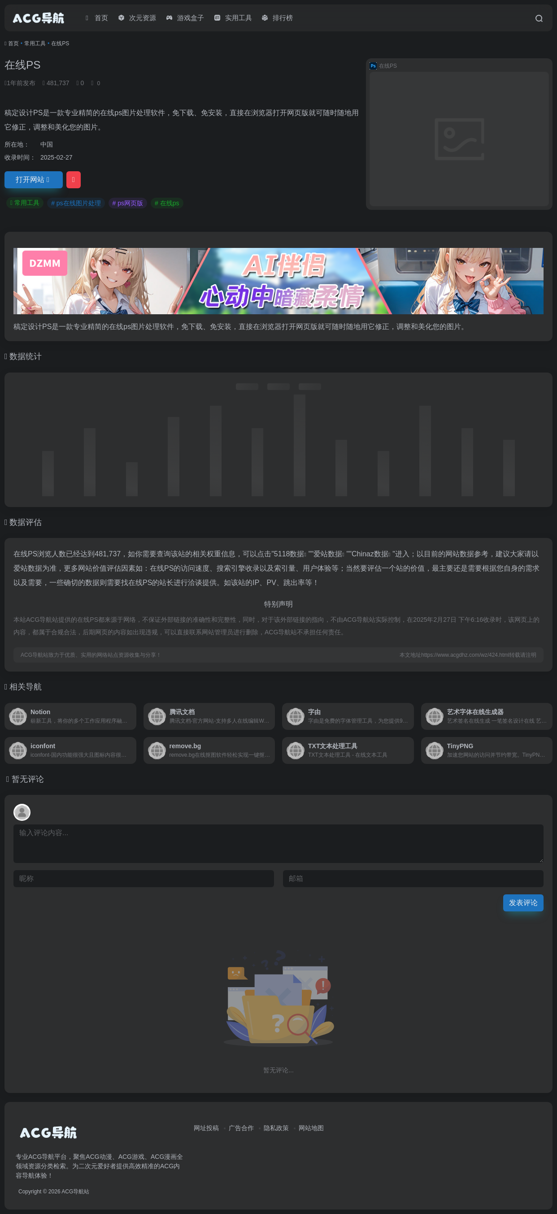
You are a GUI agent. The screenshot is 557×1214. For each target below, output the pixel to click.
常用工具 (35, 43)
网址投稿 (206, 1128)
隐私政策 (276, 1128)
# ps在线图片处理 (75, 203)
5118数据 (289, 554)
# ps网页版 (128, 203)
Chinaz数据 (370, 554)
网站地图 (311, 1128)
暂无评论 (28, 779)
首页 (13, 43)
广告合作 (241, 1128)
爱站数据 (327, 554)
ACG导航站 (75, 1191)
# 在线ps (167, 203)
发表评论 (523, 902)
